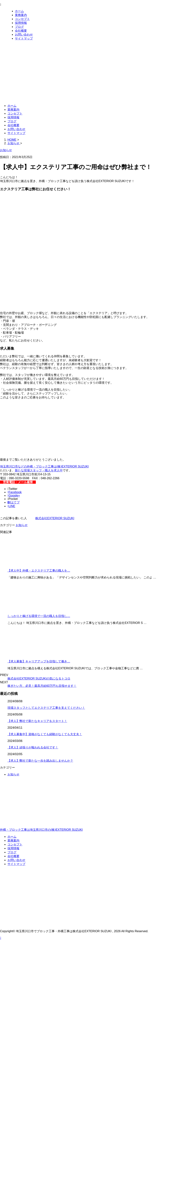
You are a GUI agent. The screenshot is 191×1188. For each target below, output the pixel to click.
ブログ (19, 26)
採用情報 (21, 22)
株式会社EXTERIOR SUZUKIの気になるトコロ (38, 678)
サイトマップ (24, 38)
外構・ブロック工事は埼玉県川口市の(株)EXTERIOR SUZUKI (95, 813)
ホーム (19, 11)
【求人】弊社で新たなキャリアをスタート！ (37, 721)
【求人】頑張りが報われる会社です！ (32, 747)
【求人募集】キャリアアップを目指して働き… (38, 661)
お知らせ (22, 525)
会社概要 (21, 30)
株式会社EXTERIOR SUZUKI (54, 518)
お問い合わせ (24, 34)
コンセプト (22, 18)
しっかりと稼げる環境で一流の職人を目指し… (38, 616)
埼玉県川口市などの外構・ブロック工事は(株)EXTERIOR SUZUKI (44, 466)
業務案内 (21, 15)
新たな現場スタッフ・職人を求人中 (39, 470)
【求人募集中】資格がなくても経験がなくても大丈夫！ (44, 734)
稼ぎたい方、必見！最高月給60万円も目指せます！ (41, 685)
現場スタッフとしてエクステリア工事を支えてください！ (46, 707)
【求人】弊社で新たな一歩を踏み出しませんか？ (40, 760)
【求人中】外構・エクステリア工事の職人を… (38, 570)
